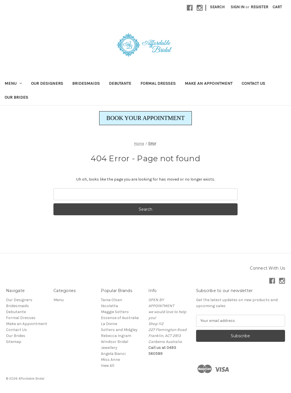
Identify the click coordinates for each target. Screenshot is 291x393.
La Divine (109, 323)
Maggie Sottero (115, 311)
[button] (145, 118)
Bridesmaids (86, 83)
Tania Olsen (111, 299)
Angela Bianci (113, 353)
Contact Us (253, 83)
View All (107, 365)
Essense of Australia (120, 317)
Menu (13, 83)
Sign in (237, 7)
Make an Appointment (208, 83)
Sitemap (13, 341)
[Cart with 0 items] (277, 7)
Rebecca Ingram (116, 335)
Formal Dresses (158, 83)
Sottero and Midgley (119, 329)
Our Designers (47, 83)
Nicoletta (109, 305)
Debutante (120, 83)
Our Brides (16, 97)
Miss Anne (110, 359)
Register (259, 7)
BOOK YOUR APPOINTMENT (145, 118)
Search (217, 7)
